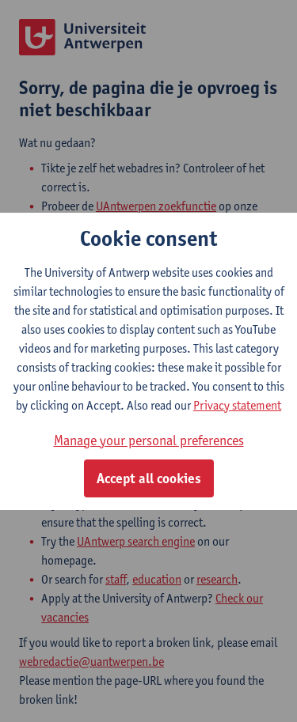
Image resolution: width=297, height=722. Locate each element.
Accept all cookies (149, 478)
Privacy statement (237, 405)
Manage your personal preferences (149, 440)
